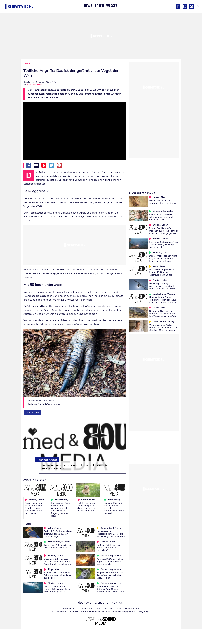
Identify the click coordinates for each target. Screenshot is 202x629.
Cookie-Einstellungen (128, 608)
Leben (26, 63)
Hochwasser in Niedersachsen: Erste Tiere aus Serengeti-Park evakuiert (111, 534)
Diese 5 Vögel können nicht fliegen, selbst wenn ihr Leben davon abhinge (163, 258)
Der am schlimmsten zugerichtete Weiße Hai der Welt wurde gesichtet (57, 589)
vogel (36, 412)
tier (28, 412)
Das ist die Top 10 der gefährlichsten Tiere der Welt (163, 202)
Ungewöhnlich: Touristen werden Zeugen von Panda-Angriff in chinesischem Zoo (58, 561)
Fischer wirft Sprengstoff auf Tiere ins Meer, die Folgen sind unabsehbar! (164, 244)
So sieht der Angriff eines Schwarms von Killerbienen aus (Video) (58, 575)
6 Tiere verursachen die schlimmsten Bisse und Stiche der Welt (161, 217)
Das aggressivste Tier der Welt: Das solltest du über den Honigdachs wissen (75, 466)
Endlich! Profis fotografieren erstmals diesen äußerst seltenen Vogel (58, 534)
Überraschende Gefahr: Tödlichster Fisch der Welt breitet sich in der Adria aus (163, 300)
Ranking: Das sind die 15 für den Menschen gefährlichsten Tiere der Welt (114, 508)
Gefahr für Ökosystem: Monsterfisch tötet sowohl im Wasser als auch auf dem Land (163, 314)
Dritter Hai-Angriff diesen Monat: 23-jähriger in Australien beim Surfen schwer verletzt (162, 273)
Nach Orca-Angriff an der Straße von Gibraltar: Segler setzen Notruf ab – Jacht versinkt (34, 508)
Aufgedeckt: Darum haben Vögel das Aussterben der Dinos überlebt (110, 561)
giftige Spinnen (59, 180)
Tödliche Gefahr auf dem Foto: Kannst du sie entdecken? (109, 547)
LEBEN (99, 6)
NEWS (88, 6)
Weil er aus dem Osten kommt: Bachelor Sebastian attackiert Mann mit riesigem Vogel (163, 328)
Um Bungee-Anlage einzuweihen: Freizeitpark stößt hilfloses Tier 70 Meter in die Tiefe (163, 287)
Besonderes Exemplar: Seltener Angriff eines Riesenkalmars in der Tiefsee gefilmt (111, 590)
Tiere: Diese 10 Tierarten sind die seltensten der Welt (58, 546)
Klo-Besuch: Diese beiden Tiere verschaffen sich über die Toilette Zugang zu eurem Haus (60, 509)
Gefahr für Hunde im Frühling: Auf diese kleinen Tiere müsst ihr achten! (86, 506)
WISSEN (112, 6)
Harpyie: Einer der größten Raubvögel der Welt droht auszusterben (110, 575)
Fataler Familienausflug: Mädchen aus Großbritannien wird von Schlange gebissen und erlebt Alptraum (163, 232)
